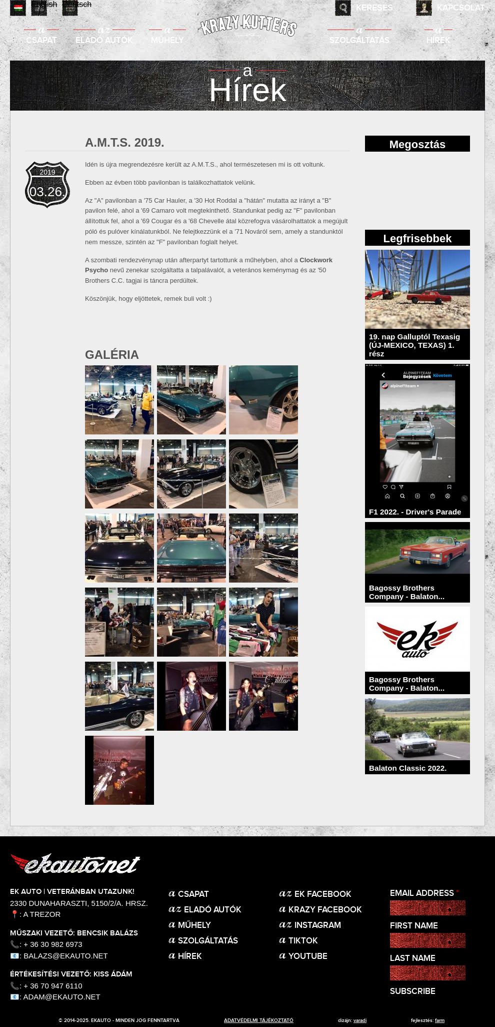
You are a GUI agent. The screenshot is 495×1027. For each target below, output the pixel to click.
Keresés (374, 8)
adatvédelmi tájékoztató (259, 1020)
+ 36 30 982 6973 (53, 944)
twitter (443, 189)
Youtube (308, 956)
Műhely (167, 41)
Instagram (317, 925)
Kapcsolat (461, 8)
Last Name (413, 958)
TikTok (303, 941)
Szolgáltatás (360, 41)
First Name (414, 926)
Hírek (438, 41)
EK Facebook (323, 894)
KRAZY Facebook (325, 910)
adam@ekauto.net (62, 996)
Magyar (18, 8)
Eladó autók (104, 41)
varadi (360, 1020)
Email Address (424, 893)
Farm (439, 1020)
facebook (392, 189)
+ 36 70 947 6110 (53, 985)
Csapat (41, 41)
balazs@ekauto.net (66, 955)
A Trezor (42, 914)
